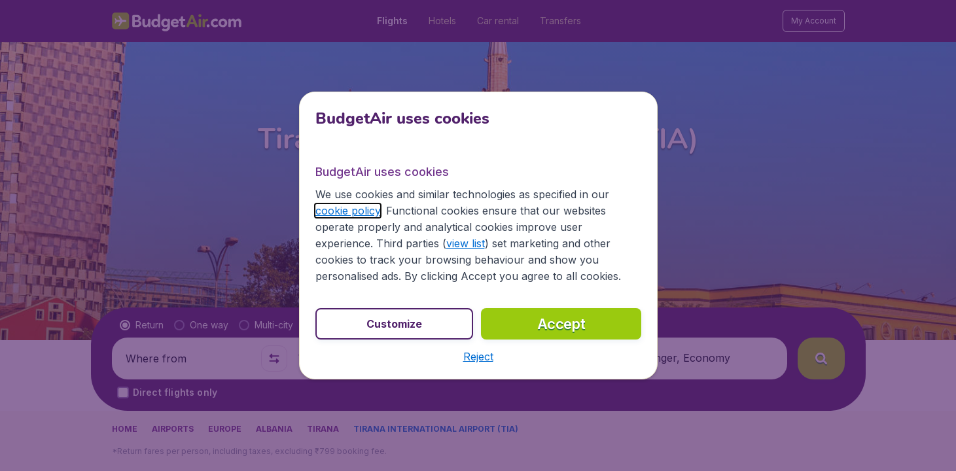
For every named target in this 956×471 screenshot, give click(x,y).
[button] (478, 356)
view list (465, 243)
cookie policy (347, 210)
